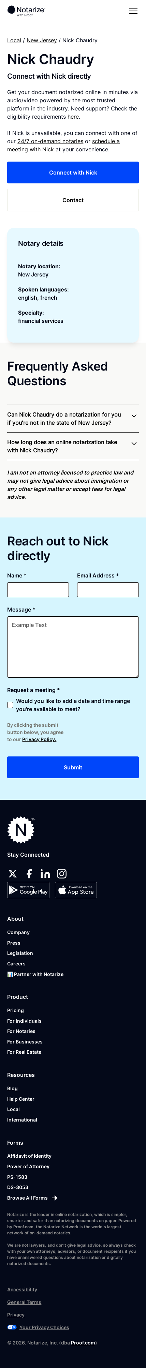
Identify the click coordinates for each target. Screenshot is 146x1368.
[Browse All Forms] (72, 1197)
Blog (12, 1088)
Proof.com (83, 1343)
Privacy (16, 1315)
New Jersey (42, 40)
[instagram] (61, 874)
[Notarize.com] (21, 830)
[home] (31, 10)
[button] (132, 11)
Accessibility (22, 1289)
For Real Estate (24, 1052)
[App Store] (76, 890)
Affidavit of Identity (29, 1156)
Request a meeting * (33, 690)
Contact (73, 200)
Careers (16, 963)
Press (13, 943)
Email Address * (98, 575)
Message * (21, 609)
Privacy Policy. (39, 739)
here (73, 116)
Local (14, 40)
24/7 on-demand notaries (50, 141)
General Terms (24, 1302)
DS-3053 (17, 1187)
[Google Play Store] (28, 890)
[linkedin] (45, 874)
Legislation (20, 953)
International (22, 1120)
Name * (17, 575)
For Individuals (24, 1021)
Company (18, 932)
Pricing (15, 1010)
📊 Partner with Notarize (35, 974)
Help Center (20, 1099)
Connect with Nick (73, 172)
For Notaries (21, 1031)
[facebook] (29, 874)
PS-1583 (17, 1177)
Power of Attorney (28, 1166)
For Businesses (25, 1041)
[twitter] (12, 874)
